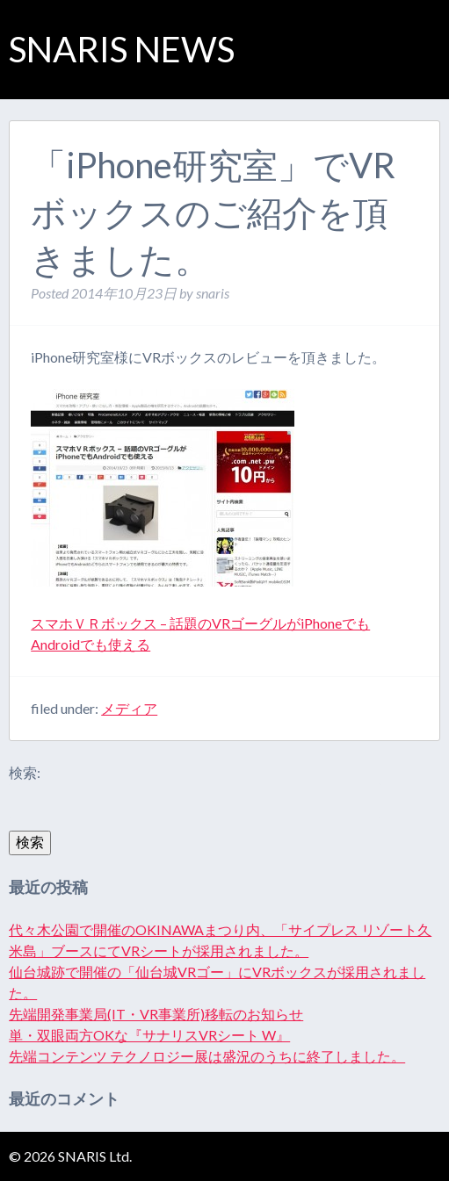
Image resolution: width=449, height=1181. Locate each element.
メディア (129, 708)
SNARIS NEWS (122, 49)
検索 (30, 841)
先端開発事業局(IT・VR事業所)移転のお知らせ (156, 1013)
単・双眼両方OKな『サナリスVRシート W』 (149, 1034)
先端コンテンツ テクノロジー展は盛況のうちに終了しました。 (207, 1056)
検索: (24, 772)
